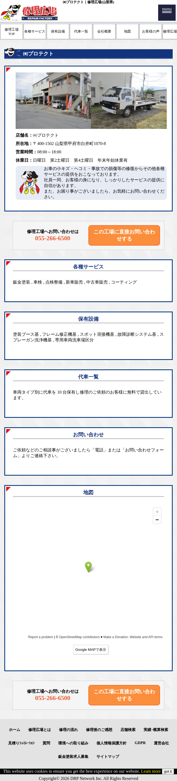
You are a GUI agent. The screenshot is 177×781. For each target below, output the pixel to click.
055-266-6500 (52, 238)
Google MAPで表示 (90, 650)
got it (168, 771)
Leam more (151, 771)
